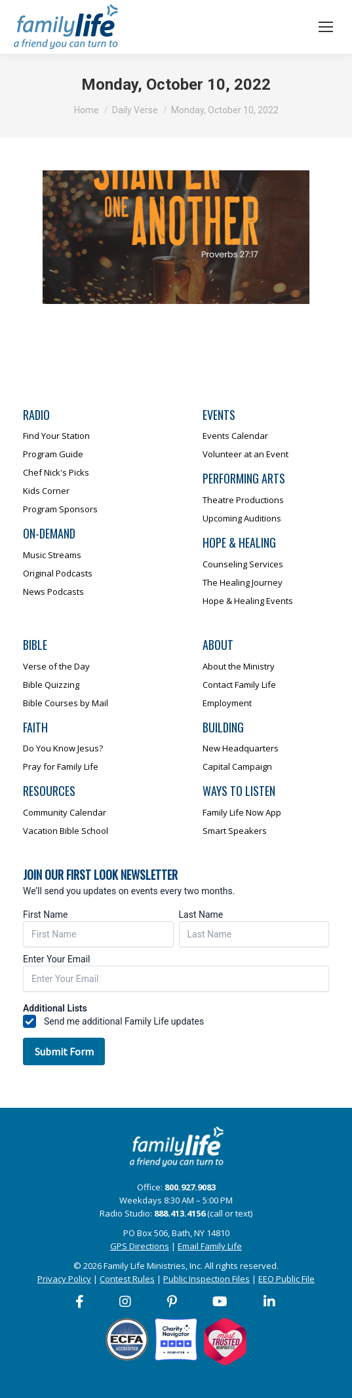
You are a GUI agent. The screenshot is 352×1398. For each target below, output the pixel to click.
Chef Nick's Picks (56, 472)
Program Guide (53, 454)
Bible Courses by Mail (65, 703)
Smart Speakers (235, 831)
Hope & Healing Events (248, 601)
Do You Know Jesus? (63, 748)
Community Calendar (64, 812)
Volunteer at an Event (245, 454)
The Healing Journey (243, 582)
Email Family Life (210, 1246)
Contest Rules (127, 1279)
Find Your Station (56, 436)
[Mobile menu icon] (326, 27)
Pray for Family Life (60, 766)
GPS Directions (139, 1246)
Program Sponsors (60, 509)
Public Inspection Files (206, 1279)
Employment (227, 703)
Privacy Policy (64, 1279)
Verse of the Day (56, 666)
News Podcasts (53, 591)
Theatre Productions (243, 500)
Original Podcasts (57, 573)
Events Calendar (235, 436)
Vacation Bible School (65, 831)
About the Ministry (239, 666)
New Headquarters (241, 748)
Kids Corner (46, 491)
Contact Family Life (239, 684)
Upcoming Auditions (242, 518)
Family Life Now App (242, 812)
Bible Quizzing (51, 684)
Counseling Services (243, 564)
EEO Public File (286, 1279)
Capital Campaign (237, 766)
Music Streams (52, 555)
